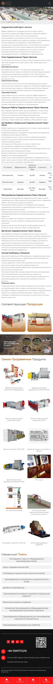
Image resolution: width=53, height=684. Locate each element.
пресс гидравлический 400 (16, 567)
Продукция (19, 680)
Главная (3, 22)
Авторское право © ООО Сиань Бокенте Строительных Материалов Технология (23, 671)
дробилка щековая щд (13, 588)
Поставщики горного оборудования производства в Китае (26, 560)
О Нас (33, 680)
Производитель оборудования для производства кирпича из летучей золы (26, 617)
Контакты (46, 680)
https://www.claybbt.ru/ (31, 241)
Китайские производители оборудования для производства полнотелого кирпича (26, 609)
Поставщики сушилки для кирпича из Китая (24, 573)
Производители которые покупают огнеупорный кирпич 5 (26, 595)
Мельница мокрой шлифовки (17, 602)
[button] (48, 319)
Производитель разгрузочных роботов (21, 625)
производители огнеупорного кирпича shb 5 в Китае (27, 580)
